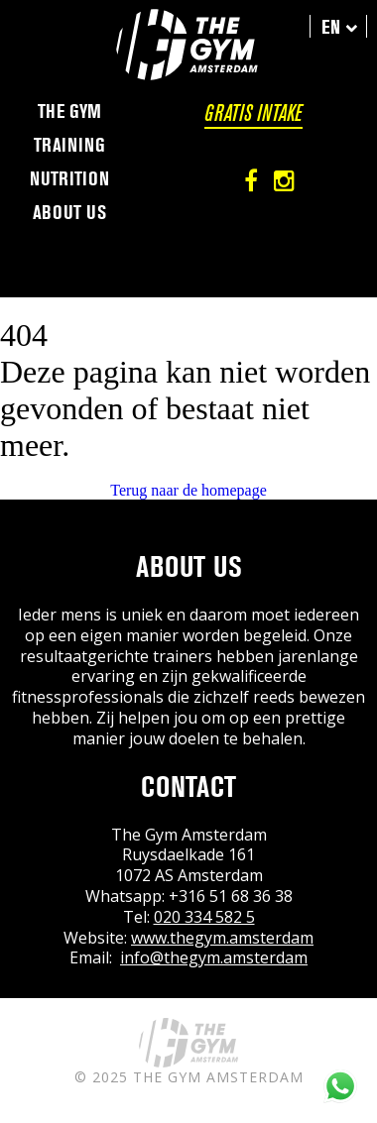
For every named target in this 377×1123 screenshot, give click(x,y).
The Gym (69, 112)
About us (69, 213)
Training (69, 146)
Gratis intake (253, 113)
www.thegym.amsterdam (222, 938)
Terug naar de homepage (188, 490)
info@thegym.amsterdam (214, 957)
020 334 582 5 (204, 917)
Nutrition (69, 179)
